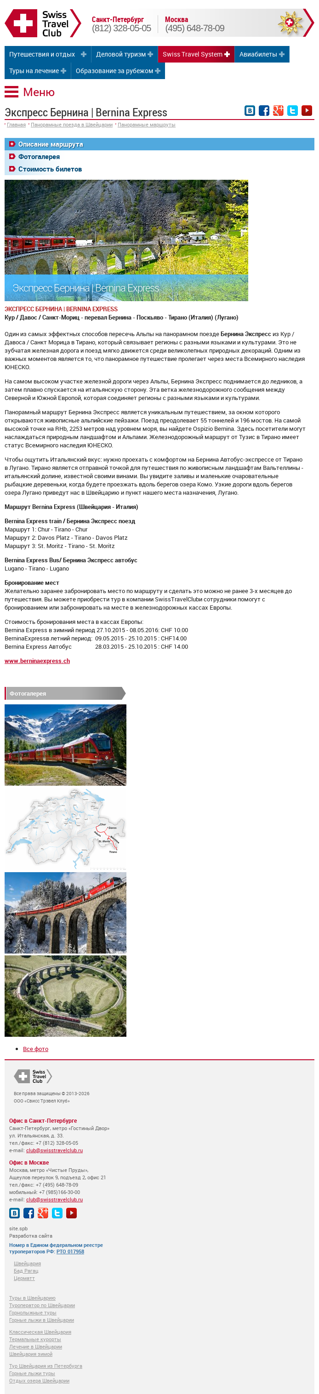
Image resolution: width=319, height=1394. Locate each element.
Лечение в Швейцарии (35, 1346)
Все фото (35, 1049)
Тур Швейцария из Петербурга (45, 1365)
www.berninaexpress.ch (37, 661)
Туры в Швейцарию (32, 1297)
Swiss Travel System (192, 54)
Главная (16, 124)
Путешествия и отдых (42, 54)
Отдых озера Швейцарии (39, 1380)
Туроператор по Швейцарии (42, 1305)
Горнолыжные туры (33, 1312)
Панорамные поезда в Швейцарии (72, 124)
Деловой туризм (121, 54)
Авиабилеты (258, 54)
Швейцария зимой (30, 1353)
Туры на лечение (34, 70)
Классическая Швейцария (40, 1331)
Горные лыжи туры (32, 1373)
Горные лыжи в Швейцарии (41, 1319)
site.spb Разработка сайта (30, 1232)
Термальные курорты (35, 1339)
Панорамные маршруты (147, 124)
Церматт (24, 1277)
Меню (39, 91)
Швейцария (27, 1263)
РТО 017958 (70, 1251)
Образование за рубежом (114, 70)
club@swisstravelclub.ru (54, 1150)
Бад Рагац (26, 1270)
